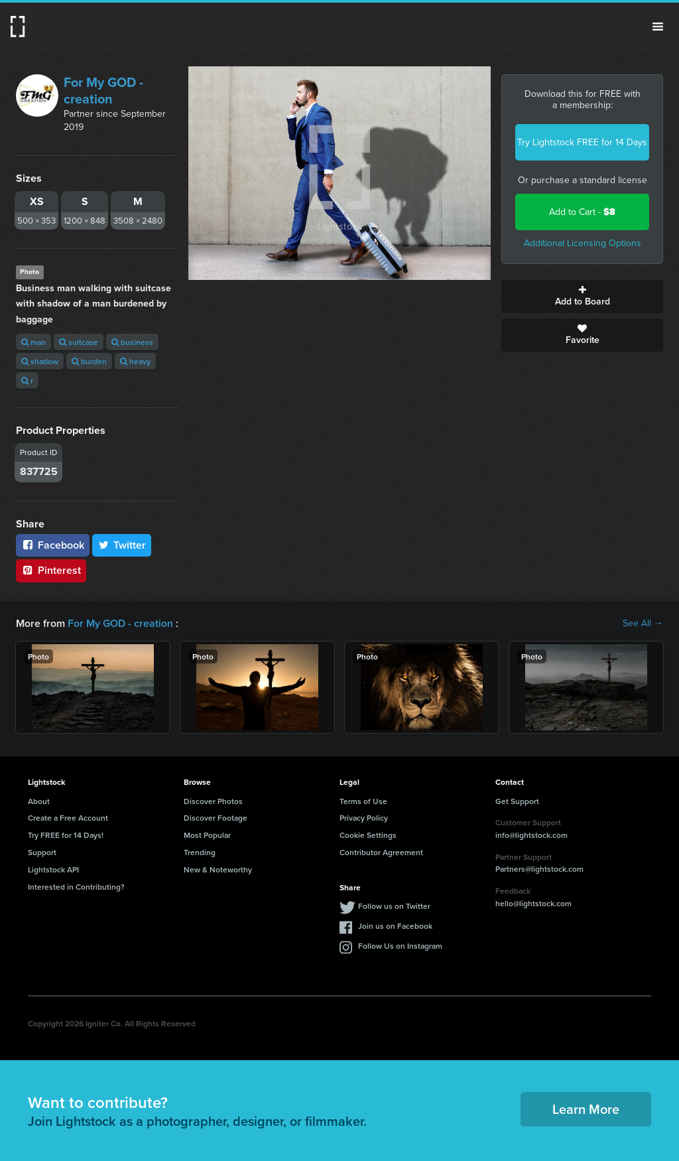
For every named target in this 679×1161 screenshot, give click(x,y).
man (33, 342)
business (132, 342)
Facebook (52, 545)
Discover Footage (215, 817)
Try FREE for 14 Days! (65, 835)
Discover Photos (213, 801)
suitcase (78, 342)
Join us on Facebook (395, 925)
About (39, 801)
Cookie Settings (368, 835)
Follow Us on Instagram (400, 945)
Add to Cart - (582, 212)
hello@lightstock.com (533, 903)
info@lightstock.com (531, 835)
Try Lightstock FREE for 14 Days (582, 142)
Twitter (122, 545)
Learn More (585, 1109)
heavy (135, 361)
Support (42, 852)
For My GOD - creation (103, 90)
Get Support (517, 801)
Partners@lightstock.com (539, 868)
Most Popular (207, 835)
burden (89, 361)
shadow (39, 361)
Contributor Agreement (381, 852)
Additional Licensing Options (582, 243)
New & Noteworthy (218, 869)
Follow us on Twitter (394, 906)
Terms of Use (363, 801)
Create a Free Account (68, 817)
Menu (657, 26)
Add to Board (582, 296)
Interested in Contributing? (76, 886)
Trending (200, 852)
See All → (643, 623)
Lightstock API (53, 869)
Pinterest (51, 570)
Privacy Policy (364, 817)
